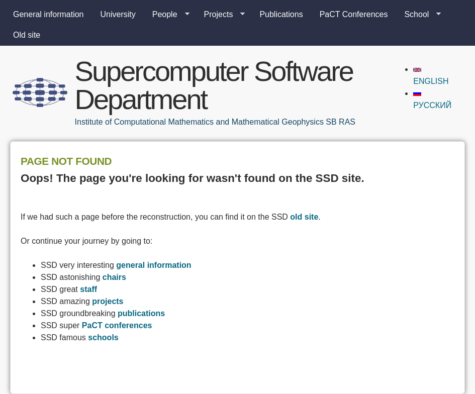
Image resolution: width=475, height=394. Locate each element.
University (118, 14)
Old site (26, 35)
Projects (220, 14)
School (418, 14)
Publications (281, 14)
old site (304, 217)
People (166, 14)
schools (103, 337)
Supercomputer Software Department (214, 85)
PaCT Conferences (354, 14)
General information (48, 14)
